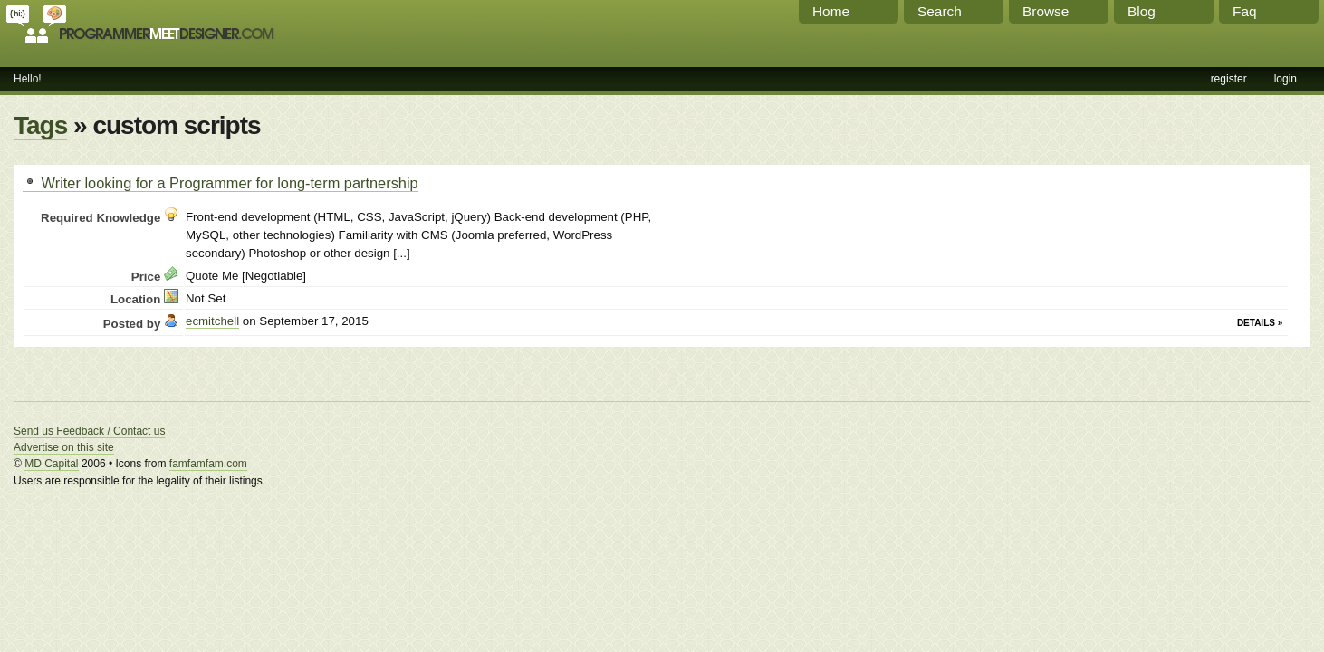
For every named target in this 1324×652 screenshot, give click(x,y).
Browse (1045, 11)
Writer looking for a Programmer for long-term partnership (220, 183)
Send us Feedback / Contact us (89, 431)
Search (939, 11)
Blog (1141, 11)
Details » (1259, 323)
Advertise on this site (64, 447)
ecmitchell (212, 321)
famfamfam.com (208, 463)
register (1229, 78)
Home (830, 11)
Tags (40, 125)
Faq (1245, 11)
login (1285, 78)
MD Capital (51, 463)
